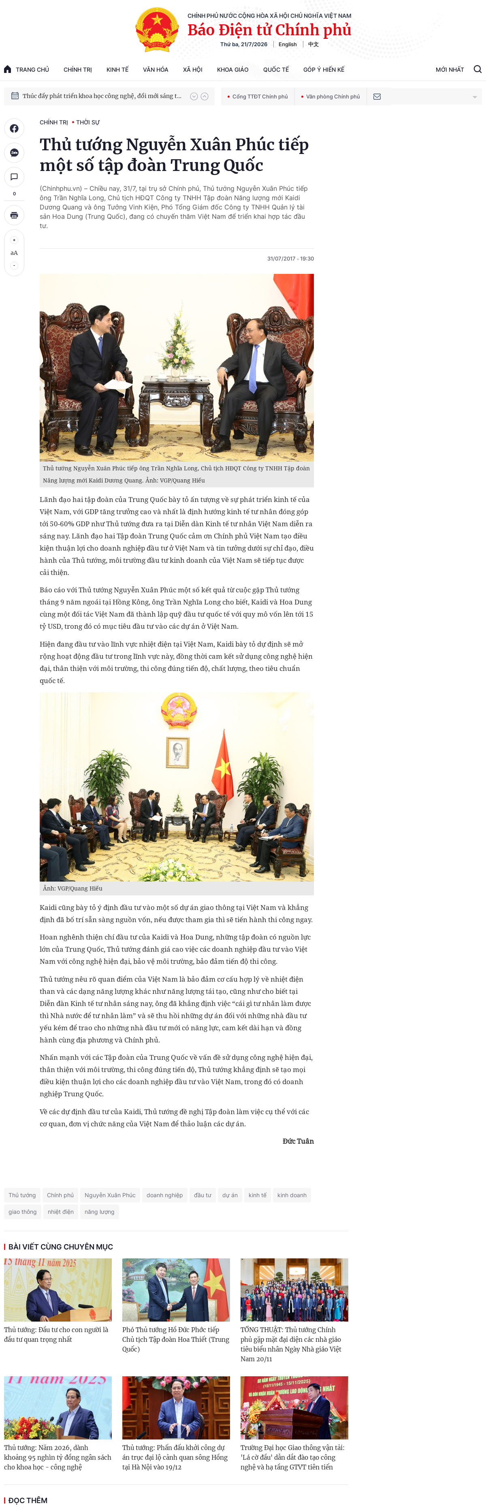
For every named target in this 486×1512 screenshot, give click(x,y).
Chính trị (78, 69)
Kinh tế (117, 69)
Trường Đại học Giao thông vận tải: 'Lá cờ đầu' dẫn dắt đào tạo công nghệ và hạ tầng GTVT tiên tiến (293, 1457)
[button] (194, 96)
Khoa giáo (233, 69)
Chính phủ (60, 1195)
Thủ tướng (22, 1195)
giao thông (23, 1211)
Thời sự (88, 122)
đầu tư (202, 1195)
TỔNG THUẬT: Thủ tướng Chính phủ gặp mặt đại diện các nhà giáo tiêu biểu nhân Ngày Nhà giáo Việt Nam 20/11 (291, 1344)
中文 (313, 44)
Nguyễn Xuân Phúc (110, 1195)
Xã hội (192, 69)
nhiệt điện (61, 1211)
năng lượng (100, 1211)
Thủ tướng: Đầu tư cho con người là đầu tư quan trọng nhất (56, 1334)
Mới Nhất (450, 69)
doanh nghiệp (165, 1195)
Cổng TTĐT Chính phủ (258, 96)
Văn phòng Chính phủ (330, 96)
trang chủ (26, 69)
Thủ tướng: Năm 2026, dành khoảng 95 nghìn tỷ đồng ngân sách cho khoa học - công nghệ (57, 1457)
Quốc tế (276, 69)
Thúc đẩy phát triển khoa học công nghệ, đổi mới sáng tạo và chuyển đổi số (102, 101)
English (288, 44)
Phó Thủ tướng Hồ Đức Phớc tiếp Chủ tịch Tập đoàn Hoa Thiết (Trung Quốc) (175, 1339)
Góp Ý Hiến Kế (323, 69)
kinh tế (257, 1195)
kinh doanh (292, 1195)
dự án (230, 1195)
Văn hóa (155, 69)
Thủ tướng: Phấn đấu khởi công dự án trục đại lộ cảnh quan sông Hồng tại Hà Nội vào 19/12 (175, 1457)
